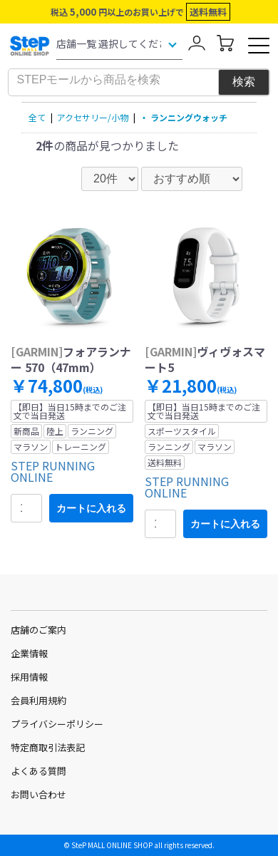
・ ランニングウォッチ (183, 117)
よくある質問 (38, 771)
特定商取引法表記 (48, 747)
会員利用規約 (38, 700)
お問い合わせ (38, 794)
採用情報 (29, 677)
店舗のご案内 (38, 629)
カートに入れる (91, 508)
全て (37, 117)
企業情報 (29, 653)
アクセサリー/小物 (92, 117)
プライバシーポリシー (57, 724)
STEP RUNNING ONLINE (53, 471)
